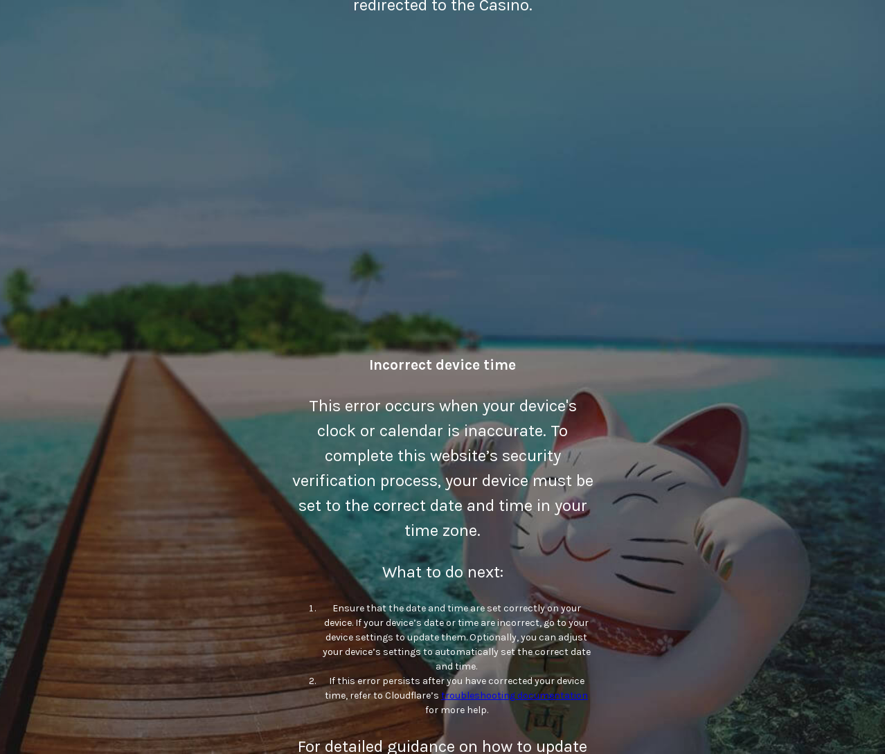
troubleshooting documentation (514, 695)
